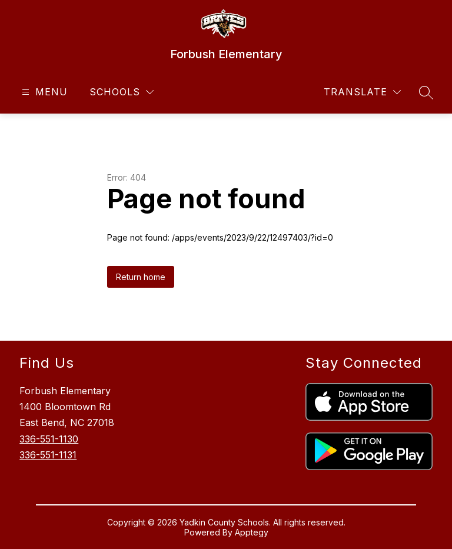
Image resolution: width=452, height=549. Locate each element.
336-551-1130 (48, 439)
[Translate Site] (362, 92)
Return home (140, 277)
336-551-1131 (48, 455)
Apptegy (251, 532)
